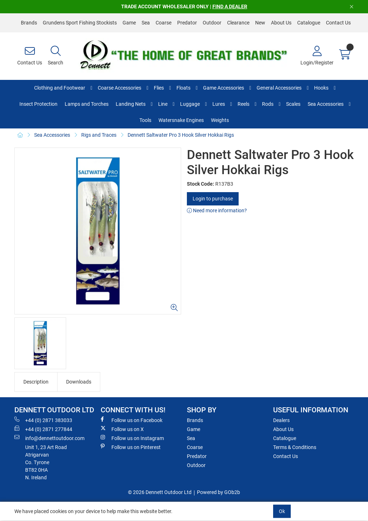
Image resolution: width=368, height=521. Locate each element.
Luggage (190, 104)
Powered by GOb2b (218, 492)
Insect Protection (38, 104)
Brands (29, 23)
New (260, 23)
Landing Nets (131, 104)
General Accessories (279, 88)
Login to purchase (213, 198)
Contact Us (338, 23)
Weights (220, 120)
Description (36, 382)
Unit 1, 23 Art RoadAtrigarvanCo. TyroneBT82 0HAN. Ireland (46, 462)
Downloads (78, 382)
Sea (146, 23)
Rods (267, 104)
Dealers (281, 420)
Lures (218, 104)
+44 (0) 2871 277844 (43, 429)
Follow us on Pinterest (131, 447)
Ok (282, 511)
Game (129, 23)
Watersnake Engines (181, 120)
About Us (281, 23)
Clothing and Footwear (59, 88)
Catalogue (308, 23)
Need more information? (217, 210)
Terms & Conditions (294, 447)
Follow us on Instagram (132, 438)
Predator (187, 23)
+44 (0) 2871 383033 (43, 420)
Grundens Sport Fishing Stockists (80, 23)
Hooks (321, 88)
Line (162, 104)
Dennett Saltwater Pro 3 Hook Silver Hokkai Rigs (181, 135)
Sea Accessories (326, 104)
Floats (183, 88)
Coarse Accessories (119, 88)
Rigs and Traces (98, 135)
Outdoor (212, 23)
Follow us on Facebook (131, 420)
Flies (159, 88)
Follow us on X (122, 429)
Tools (145, 120)
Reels (243, 104)
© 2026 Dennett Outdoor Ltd (160, 492)
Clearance (238, 23)
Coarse (163, 23)
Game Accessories (223, 88)
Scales (293, 104)
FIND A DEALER (229, 6)
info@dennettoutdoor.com (49, 438)
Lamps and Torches (87, 104)
